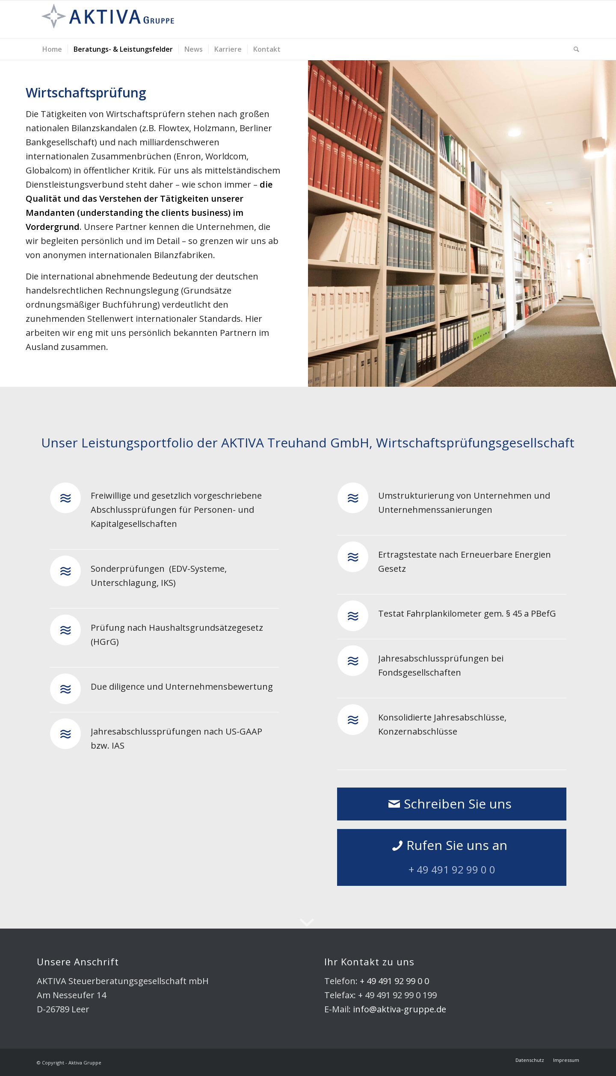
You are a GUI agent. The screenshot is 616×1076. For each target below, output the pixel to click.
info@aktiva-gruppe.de (399, 1009)
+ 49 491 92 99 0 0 (394, 981)
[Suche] (573, 49)
